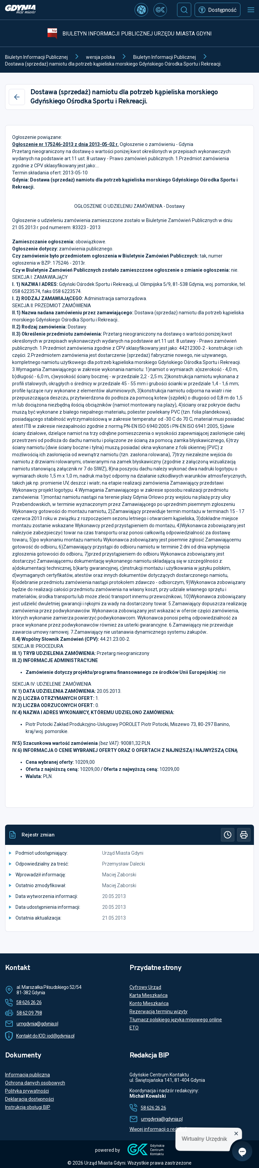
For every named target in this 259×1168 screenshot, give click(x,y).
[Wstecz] (17, 97)
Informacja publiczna (27, 1074)
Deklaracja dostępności (29, 1099)
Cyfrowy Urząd (145, 987)
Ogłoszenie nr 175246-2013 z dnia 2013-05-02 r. (65, 144)
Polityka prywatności (27, 1091)
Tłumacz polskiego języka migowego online (176, 1019)
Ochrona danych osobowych (35, 1083)
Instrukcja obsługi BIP (27, 1107)
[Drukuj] (244, 835)
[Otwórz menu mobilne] (251, 10)
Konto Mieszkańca (149, 1003)
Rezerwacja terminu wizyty (159, 1011)
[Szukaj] (184, 10)
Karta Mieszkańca (149, 995)
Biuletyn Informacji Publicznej (36, 57)
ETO (134, 1027)
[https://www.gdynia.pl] (20, 10)
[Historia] (227, 835)
